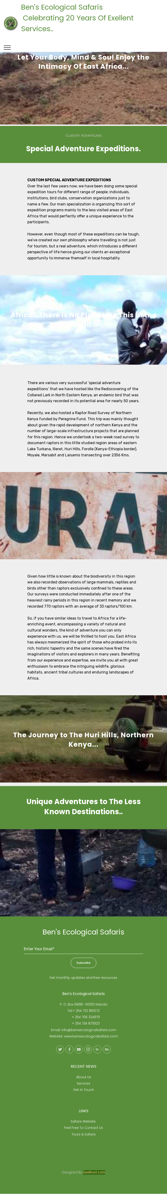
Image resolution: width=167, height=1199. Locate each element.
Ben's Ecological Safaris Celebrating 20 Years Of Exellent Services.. (90, 23)
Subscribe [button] (83, 968)
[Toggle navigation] (7, 47)
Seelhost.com (94, 1177)
